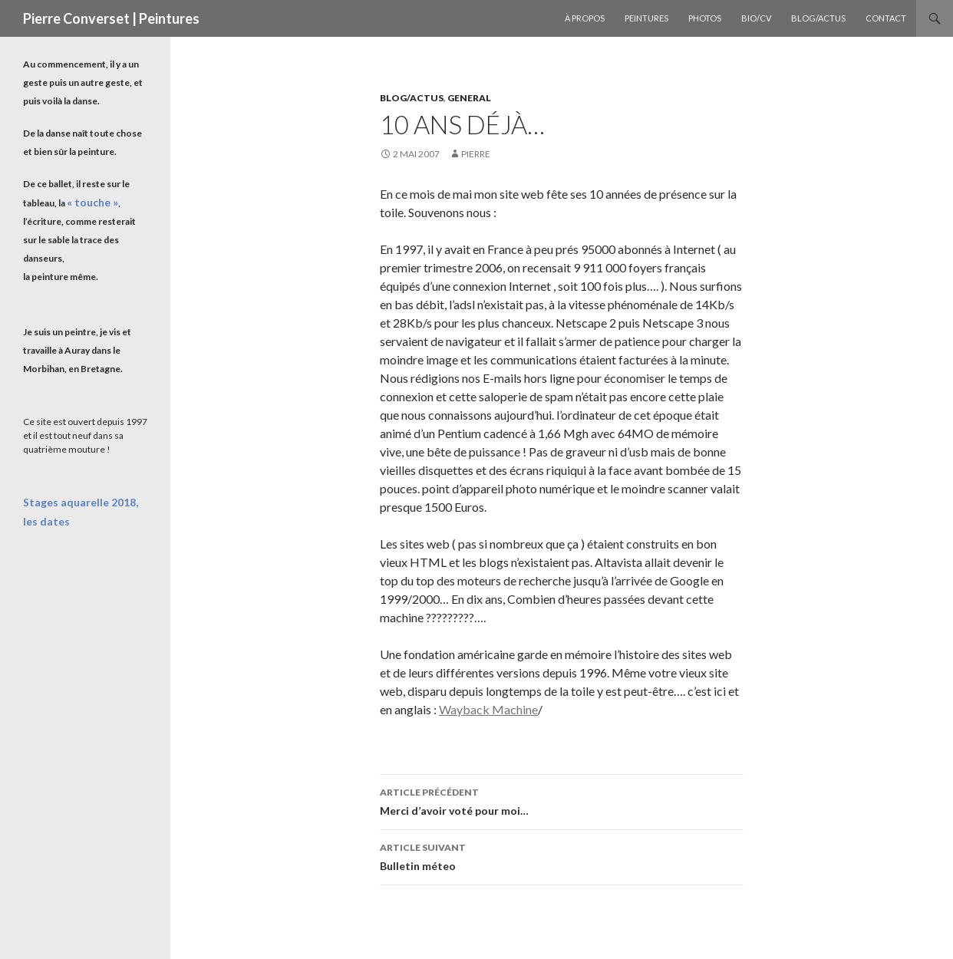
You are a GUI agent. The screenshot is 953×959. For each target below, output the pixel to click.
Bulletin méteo (562, 855)
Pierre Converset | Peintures (111, 18)
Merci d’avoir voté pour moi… (562, 800)
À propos (585, 18)
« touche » (88, 202)
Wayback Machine (488, 709)
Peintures (646, 18)
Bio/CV (756, 18)
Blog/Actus (818, 18)
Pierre (475, 154)
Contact (886, 18)
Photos (704, 18)
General (469, 98)
